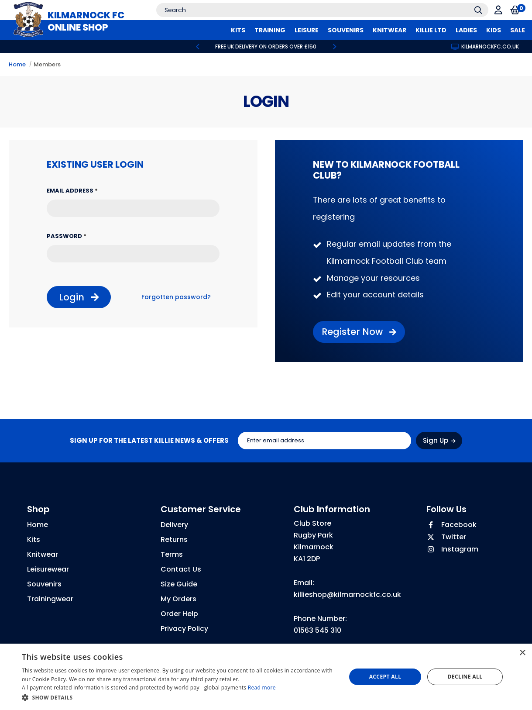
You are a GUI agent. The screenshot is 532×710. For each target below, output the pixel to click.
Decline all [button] (465, 676)
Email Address (72, 190)
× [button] (522, 653)
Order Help (179, 614)
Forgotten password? (176, 297)
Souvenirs (44, 584)
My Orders (178, 599)
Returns (174, 539)
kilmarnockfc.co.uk (485, 46)
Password (66, 236)
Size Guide (179, 584)
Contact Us (181, 569)
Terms (172, 554)
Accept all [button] (385, 676)
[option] (266, 46)
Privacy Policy (184, 629)
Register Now (359, 331)
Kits (33, 539)
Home (17, 64)
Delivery (174, 525)
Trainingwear (50, 599)
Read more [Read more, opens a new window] (262, 687)
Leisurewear (48, 569)
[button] (179, 697)
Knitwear (42, 554)
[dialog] (266, 677)
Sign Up (439, 440)
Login (79, 297)
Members (47, 64)
